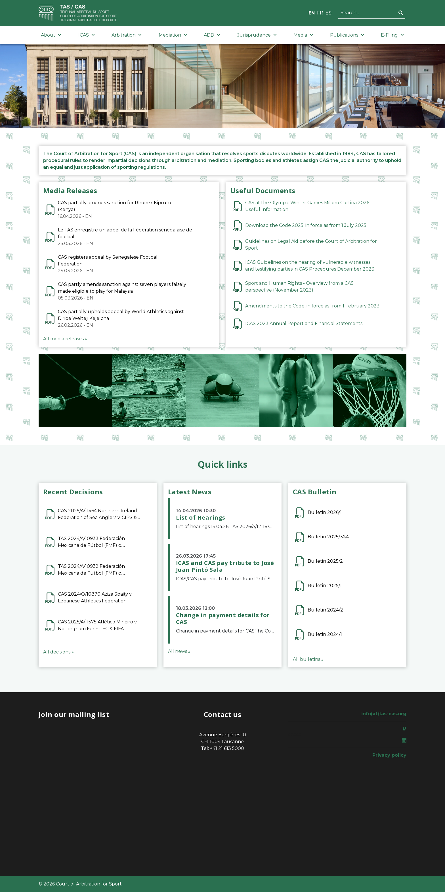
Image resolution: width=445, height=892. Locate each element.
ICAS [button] (86, 35)
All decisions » (58, 652)
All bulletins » (308, 659)
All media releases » (65, 338)
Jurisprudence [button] (257, 35)
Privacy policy (389, 755)
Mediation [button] (173, 35)
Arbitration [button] (127, 35)
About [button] (51, 35)
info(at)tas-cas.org (383, 713)
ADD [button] (212, 35)
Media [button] (303, 35)
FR (320, 13)
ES (328, 13)
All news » (179, 651)
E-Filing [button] (392, 35)
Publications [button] (347, 35)
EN (311, 13)
